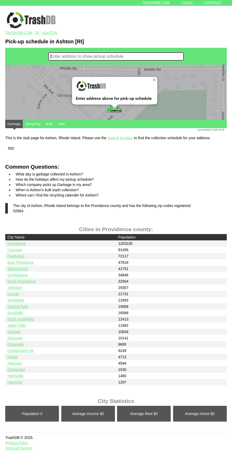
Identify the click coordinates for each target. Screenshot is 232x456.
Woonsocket (17, 269)
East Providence (20, 262)
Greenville (15, 344)
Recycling (33, 124)
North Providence (21, 281)
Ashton (49, 33)
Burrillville (15, 313)
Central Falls (17, 306)
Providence (16, 243)
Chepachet (16, 369)
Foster (12, 357)
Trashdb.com (156, 3)
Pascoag (14, 363)
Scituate (14, 332)
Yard (61, 124)
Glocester (15, 338)
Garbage (14, 125)
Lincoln (13, 294)
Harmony (14, 382)
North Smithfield (20, 319)
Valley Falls (16, 325)
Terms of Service (18, 448)
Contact (213, 3)
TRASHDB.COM (18, 33)
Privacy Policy (16, 443)
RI (37, 33)
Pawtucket (15, 256)
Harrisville (15, 376)
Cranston (14, 250)
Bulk (49, 124)
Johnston (14, 288)
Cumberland (17, 275)
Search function (120, 138)
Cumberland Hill (20, 351)
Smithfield (15, 300)
